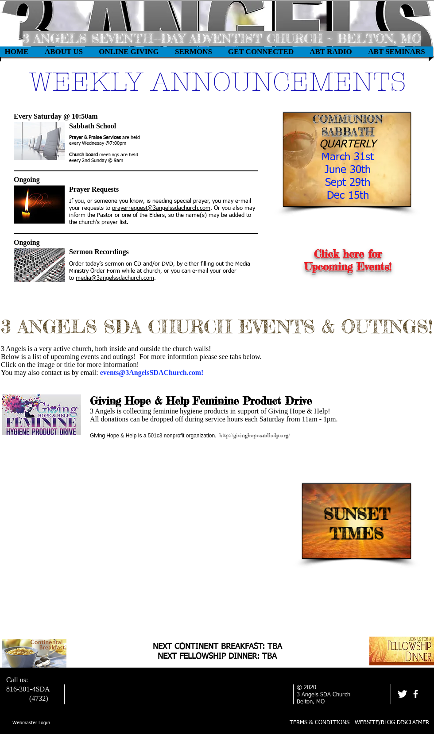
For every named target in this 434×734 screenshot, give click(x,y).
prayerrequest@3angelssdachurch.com (161, 208)
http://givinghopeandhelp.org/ (254, 435)
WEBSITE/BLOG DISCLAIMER (392, 723)
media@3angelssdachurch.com (115, 278)
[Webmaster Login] (31, 723)
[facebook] (415, 693)
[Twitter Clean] (402, 693)
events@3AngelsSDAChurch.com (150, 372)
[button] (129, 51)
